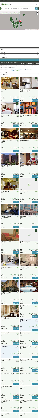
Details (4, 100)
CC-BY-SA (38, 29)
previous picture (1, 82)
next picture (18, 82)
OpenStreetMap (32, 29)
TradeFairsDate (6, 4)
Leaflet (26, 29)
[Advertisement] (19, 39)
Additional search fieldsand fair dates (29, 63)
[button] (19, 20)
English (36, 0)
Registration (5, 0)
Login (2, 0)
